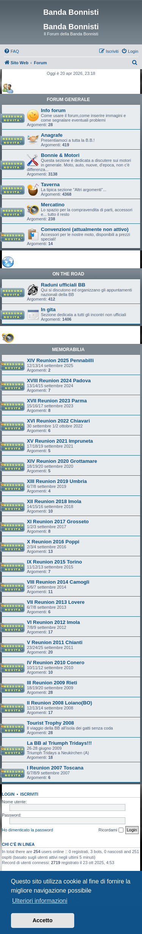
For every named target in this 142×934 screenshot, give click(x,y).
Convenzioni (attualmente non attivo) (85, 229)
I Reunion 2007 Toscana (55, 768)
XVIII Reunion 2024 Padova (59, 380)
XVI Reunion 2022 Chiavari (58, 421)
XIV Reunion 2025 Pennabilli (60, 360)
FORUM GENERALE (68, 99)
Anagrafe (51, 135)
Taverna (50, 184)
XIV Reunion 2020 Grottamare (62, 461)
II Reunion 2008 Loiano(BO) (59, 703)
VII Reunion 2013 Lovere (55, 602)
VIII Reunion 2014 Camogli (58, 582)
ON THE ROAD (68, 274)
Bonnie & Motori (60, 155)
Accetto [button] (43, 920)
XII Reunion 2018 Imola (54, 501)
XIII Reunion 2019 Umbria (57, 481)
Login (8, 794)
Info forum (53, 110)
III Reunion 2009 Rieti (52, 682)
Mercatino (52, 204)
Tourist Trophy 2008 (50, 723)
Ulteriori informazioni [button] (39, 901)
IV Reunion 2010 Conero (55, 662)
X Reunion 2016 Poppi (53, 542)
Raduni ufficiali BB (63, 285)
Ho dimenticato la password (27, 830)
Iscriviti (29, 794)
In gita (48, 309)
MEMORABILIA (68, 349)
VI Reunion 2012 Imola (53, 622)
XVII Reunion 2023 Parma (57, 401)
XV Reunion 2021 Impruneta (60, 441)
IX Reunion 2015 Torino (54, 562)
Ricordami (110, 830)
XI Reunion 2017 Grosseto (58, 521)
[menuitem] (11, 51)
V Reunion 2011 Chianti (55, 642)
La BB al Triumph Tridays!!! (59, 743)
